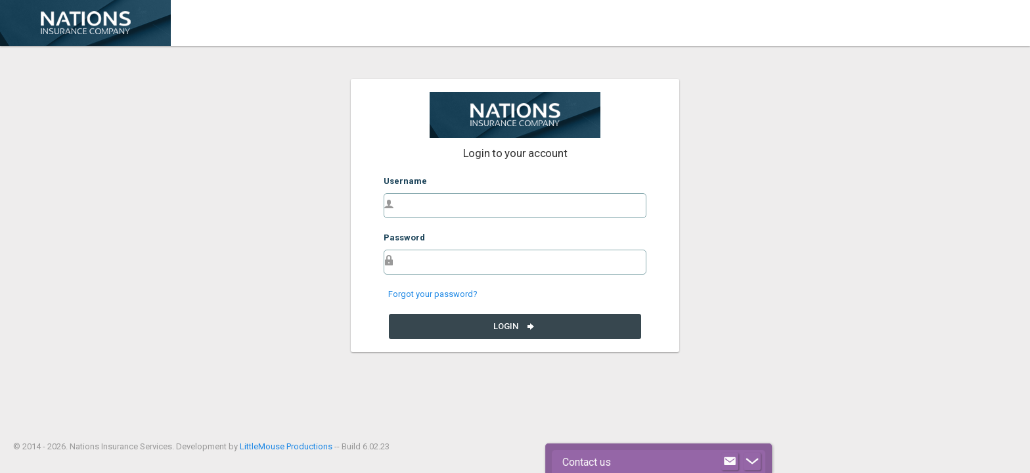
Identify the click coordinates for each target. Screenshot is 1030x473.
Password (404, 237)
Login (514, 326)
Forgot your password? (433, 294)
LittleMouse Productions (286, 446)
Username (405, 181)
